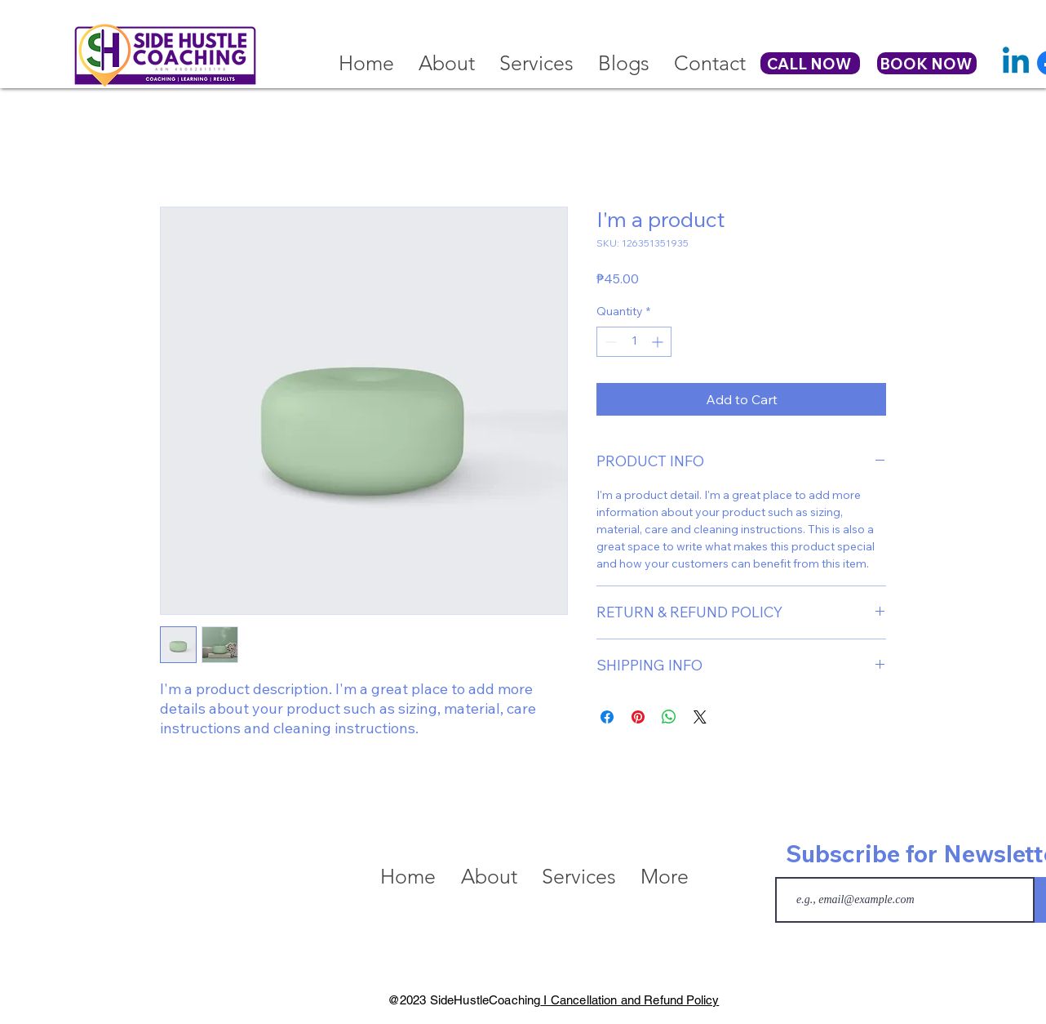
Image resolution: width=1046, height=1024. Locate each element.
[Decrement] (609, 341)
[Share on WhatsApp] (669, 717)
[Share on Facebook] (607, 717)
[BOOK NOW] (927, 63)
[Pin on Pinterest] (638, 717)
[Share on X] (700, 717)
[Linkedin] (1015, 63)
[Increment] (659, 341)
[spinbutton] (634, 341)
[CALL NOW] (810, 63)
